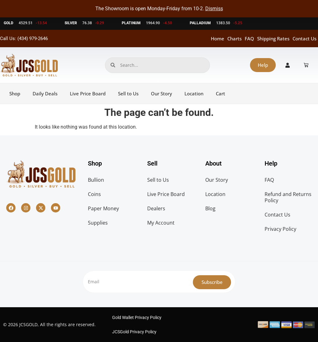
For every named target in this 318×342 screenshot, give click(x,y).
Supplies (98, 222)
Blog (210, 208)
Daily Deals (45, 93)
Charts (234, 38)
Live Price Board (88, 93)
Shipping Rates (273, 38)
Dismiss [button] (214, 8)
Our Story (161, 93)
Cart (220, 93)
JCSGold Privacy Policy (134, 331)
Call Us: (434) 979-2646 (24, 38)
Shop (14, 93)
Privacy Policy (280, 229)
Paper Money (103, 208)
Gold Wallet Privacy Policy (136, 317)
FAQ (249, 38)
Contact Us (304, 38)
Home (217, 38)
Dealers (156, 208)
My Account (161, 222)
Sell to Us (128, 93)
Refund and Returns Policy (288, 197)
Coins (94, 194)
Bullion (96, 179)
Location (193, 93)
